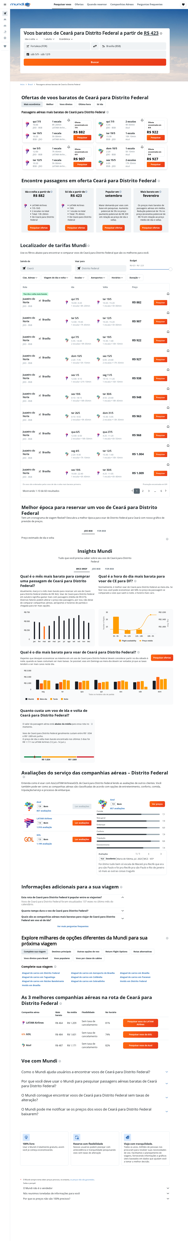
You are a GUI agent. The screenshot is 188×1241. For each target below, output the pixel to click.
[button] (5, 4)
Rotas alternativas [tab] (147, 918)
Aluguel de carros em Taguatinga (42, 944)
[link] (43, 228)
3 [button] (153, 458)
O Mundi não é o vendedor (100, 1155)
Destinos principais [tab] (65, 918)
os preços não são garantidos (86, 1146)
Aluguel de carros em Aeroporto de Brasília (97, 940)
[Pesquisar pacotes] (5, 32)
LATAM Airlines (48, 785)
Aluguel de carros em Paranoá (139, 944)
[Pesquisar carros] (5, 26)
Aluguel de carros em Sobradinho (92, 948)
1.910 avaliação (48, 794)
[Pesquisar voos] (5, 13)
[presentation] (165, 33)
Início (26, 84)
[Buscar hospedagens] (5, 19)
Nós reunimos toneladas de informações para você (100, 1160)
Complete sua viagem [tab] (39, 918)
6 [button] (165, 458)
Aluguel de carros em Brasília (138, 940)
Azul (43, 769)
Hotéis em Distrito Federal (137, 948)
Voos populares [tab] (66, 925)
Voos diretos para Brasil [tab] (40, 925)
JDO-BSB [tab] (92, 497)
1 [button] (141, 458)
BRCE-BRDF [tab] (85, 535)
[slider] (174, 269)
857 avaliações (48, 777)
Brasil (34, 84)
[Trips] (5, 46)
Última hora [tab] (89, 104)
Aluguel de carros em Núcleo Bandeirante (47, 948)
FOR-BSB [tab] (105, 497)
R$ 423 (155, 33)
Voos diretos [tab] (70, 104)
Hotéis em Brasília (35, 952)
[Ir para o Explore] (5, 38)
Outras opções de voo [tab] (92, 918)
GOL (43, 802)
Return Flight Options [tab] (120, 918)
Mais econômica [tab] (36, 104)
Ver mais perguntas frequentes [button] (77, 893)
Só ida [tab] (104, 104)
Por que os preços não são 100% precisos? (100, 1165)
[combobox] (36, 39)
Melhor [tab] (54, 104)
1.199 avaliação (48, 810)
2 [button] (147, 458)
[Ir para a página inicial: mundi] (21, 4)
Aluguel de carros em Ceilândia (90, 944)
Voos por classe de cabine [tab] (93, 925)
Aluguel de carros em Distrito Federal (45, 940)
